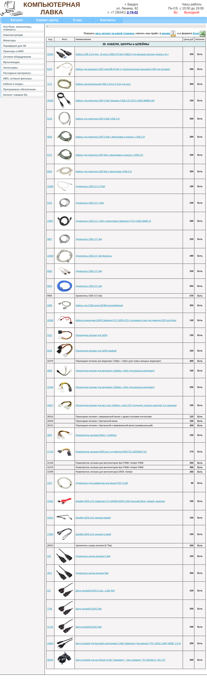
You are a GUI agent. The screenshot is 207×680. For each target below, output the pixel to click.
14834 (50, 643)
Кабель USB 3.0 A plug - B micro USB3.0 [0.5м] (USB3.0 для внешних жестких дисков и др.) (122, 54)
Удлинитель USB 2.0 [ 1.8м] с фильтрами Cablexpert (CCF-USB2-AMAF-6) (113, 221)
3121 (49, 335)
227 (49, 590)
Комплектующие (13, 35)
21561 (50, 501)
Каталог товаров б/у (15, 94)
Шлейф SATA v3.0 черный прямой (93, 517)
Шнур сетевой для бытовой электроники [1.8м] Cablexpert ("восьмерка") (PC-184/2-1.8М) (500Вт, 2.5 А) (128, 643)
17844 (50, 534)
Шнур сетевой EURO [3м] (89, 608)
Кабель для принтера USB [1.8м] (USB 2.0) (98, 118)
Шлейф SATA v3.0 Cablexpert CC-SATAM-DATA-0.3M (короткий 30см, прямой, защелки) (120, 501)
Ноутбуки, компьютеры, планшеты (17, 28)
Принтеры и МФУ (13, 51)
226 (49, 556)
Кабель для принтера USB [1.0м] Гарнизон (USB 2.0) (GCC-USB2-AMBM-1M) (115, 100)
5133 (49, 118)
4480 (49, 305)
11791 (50, 627)
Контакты (107, 20)
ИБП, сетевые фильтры (17, 78)
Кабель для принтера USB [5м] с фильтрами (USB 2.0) (104, 171)
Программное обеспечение (19, 89)
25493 (50, 100)
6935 (49, 271)
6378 (49, 69)
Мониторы (9, 40)
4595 (49, 370)
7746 (49, 608)
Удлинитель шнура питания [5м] (92, 573)
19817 (50, 405)
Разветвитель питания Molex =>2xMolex (96, 435)
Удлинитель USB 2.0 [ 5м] (89, 271)
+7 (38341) (124, 12)
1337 (49, 483)
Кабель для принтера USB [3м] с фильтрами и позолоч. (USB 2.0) (109, 155)
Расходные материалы (17, 73)
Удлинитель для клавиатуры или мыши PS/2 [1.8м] (102, 483)
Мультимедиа (11, 62)
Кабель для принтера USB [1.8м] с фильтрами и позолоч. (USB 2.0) (110, 137)
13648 (50, 256)
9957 (49, 286)
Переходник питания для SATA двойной (96, 350)
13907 (50, 221)
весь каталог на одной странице (114, 33)
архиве (169, 33)
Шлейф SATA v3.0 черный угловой (93, 534)
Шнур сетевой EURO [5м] (89, 627)
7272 (49, 84)
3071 (49, 573)
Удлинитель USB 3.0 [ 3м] (89, 286)
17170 (50, 451)
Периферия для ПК (14, 46)
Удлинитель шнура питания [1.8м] (93, 556)
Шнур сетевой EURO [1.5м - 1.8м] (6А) (95, 590)
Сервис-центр (47, 20)
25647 (50, 660)
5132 (49, 203)
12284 (50, 387)
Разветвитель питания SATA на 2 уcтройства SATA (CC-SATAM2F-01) (111, 451)
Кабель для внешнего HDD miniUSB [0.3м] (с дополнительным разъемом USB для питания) (123, 69)
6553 (49, 171)
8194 (49, 350)
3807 (49, 239)
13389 (50, 186)
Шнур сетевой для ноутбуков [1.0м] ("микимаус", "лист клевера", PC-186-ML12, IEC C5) (120, 660)
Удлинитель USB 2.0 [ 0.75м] (90, 186)
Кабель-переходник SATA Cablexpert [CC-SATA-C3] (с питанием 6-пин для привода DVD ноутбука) (126, 320)
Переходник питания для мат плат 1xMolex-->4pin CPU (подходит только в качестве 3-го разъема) (126, 405)
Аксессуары (10, 67)
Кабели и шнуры (13, 84)
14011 (50, 517)
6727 (49, 155)
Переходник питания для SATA (91, 335)
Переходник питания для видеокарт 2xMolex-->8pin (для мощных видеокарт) (115, 387)
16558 (50, 320)
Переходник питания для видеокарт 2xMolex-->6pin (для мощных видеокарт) (115, 370)
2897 (49, 435)
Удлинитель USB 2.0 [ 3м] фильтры (94, 256)
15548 (50, 54)
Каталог (17, 20)
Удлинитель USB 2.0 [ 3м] (89, 239)
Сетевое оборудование (17, 56)
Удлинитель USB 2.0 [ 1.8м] (90, 203)
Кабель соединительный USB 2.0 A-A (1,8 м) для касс (103, 84)
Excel (199, 33)
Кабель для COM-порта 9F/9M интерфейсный (99, 305)
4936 (49, 137)
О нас (77, 20)
